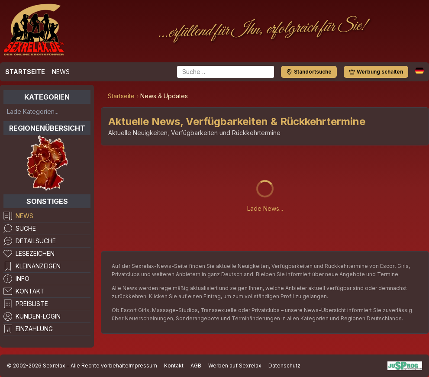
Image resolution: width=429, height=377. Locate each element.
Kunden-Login (38, 316)
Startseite (25, 71)
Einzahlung (34, 328)
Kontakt (30, 291)
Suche (26, 228)
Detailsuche (36, 241)
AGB (195, 365)
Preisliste (32, 303)
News (61, 71)
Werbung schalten (376, 71)
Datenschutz (284, 365)
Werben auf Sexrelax (234, 365)
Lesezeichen (35, 253)
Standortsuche (309, 71)
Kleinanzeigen (38, 266)
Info (22, 278)
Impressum (143, 365)
